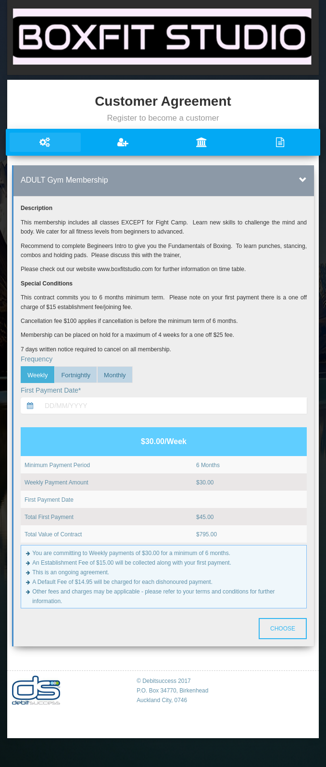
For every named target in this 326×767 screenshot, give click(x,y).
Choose (282, 628)
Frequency (36, 359)
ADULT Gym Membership (64, 180)
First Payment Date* (51, 390)
